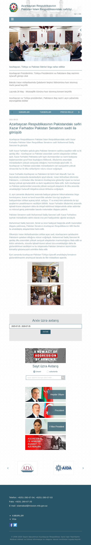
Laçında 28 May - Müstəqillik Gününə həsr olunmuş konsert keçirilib (40, 91)
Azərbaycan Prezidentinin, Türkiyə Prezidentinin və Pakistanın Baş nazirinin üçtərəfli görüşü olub (44, 74)
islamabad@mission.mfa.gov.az (32, 506)
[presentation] (12, 111)
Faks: (20, 501)
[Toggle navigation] (12, 19)
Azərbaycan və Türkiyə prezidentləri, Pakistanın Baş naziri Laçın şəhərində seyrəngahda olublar (44, 99)
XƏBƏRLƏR (24, 112)
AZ (75, 14)
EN (80, 14)
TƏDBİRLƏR (45, 112)
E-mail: (28, 506)
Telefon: (31, 497)
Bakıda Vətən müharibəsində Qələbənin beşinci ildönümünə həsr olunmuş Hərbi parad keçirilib (43, 83)
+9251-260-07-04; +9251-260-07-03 (35, 497)
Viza (14, 519)
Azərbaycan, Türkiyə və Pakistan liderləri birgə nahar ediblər (37, 67)
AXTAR (45, 332)
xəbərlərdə (53, 372)
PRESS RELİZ (66, 112)
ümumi (38, 372)
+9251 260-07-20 (23, 501)
